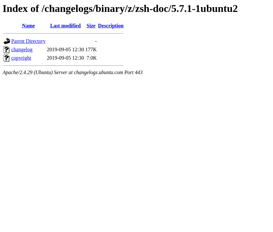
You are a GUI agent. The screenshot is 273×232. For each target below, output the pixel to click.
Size (91, 25)
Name (28, 25)
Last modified (65, 25)
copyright (21, 58)
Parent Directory (28, 41)
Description (111, 25)
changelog (22, 49)
